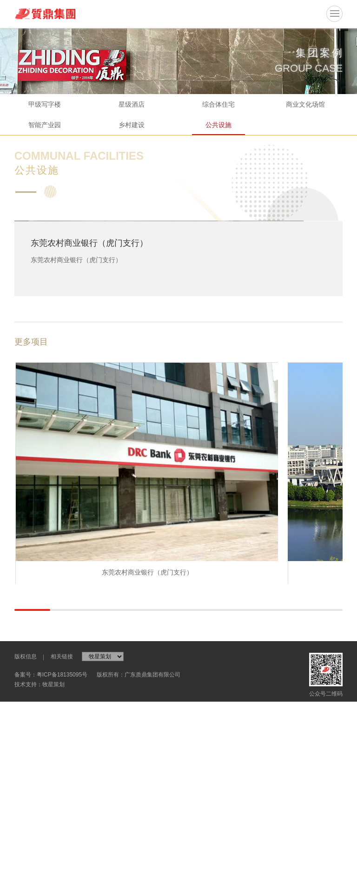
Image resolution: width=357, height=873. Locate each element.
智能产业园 (44, 125)
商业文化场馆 (305, 104)
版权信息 (25, 839)
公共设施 (218, 125)
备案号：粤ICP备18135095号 (50, 857)
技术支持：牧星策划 (39, 867)
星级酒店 (132, 104)
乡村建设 (132, 125)
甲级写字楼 (44, 104)
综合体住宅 (218, 104)
